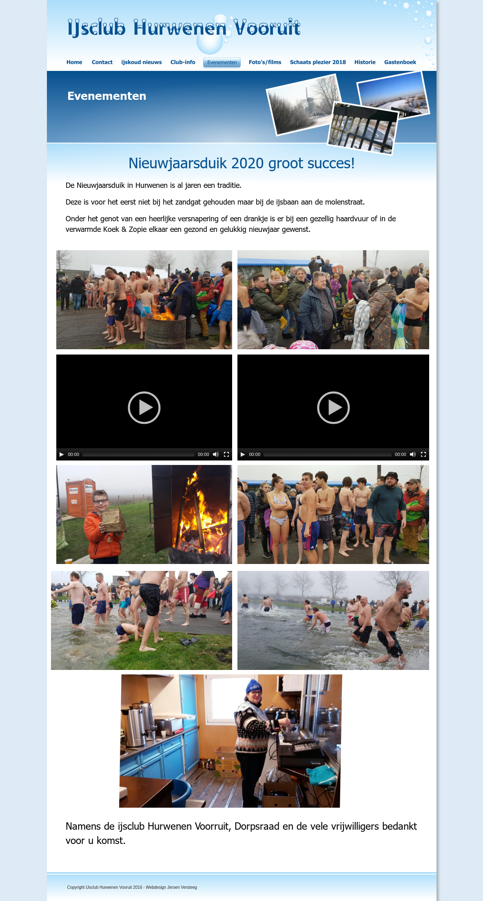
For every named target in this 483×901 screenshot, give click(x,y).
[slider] (328, 454)
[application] (333, 407)
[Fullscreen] (423, 454)
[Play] (242, 454)
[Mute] (413, 454)
